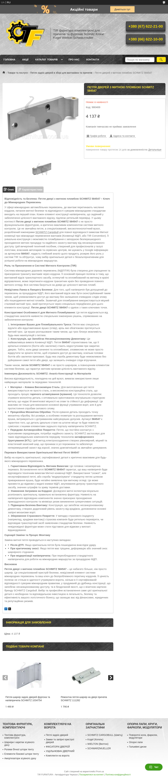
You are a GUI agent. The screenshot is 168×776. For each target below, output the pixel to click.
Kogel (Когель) (95, 739)
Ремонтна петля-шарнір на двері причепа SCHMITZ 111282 (84, 699)
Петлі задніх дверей (57, 735)
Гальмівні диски (137, 746)
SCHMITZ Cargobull (46, 232)
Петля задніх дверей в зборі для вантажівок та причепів (61, 72)
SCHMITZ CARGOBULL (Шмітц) (105, 735)
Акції (25, 59)
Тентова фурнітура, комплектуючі (15, 736)
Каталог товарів (46, 59)
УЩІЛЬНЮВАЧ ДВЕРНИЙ (60, 751)
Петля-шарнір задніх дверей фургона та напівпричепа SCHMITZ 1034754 (27, 699)
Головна (9, 59)
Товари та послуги (17, 72)
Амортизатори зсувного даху (20, 758)
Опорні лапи (136, 742)
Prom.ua (100, 771)
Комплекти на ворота (57, 755)
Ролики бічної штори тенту (19, 749)
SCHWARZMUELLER (99, 748)
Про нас (73, 59)
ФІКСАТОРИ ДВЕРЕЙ (58, 746)
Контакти (92, 59)
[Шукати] (161, 59)
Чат (153, 767)
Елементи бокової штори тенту (21, 753)
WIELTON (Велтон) (97, 744)
